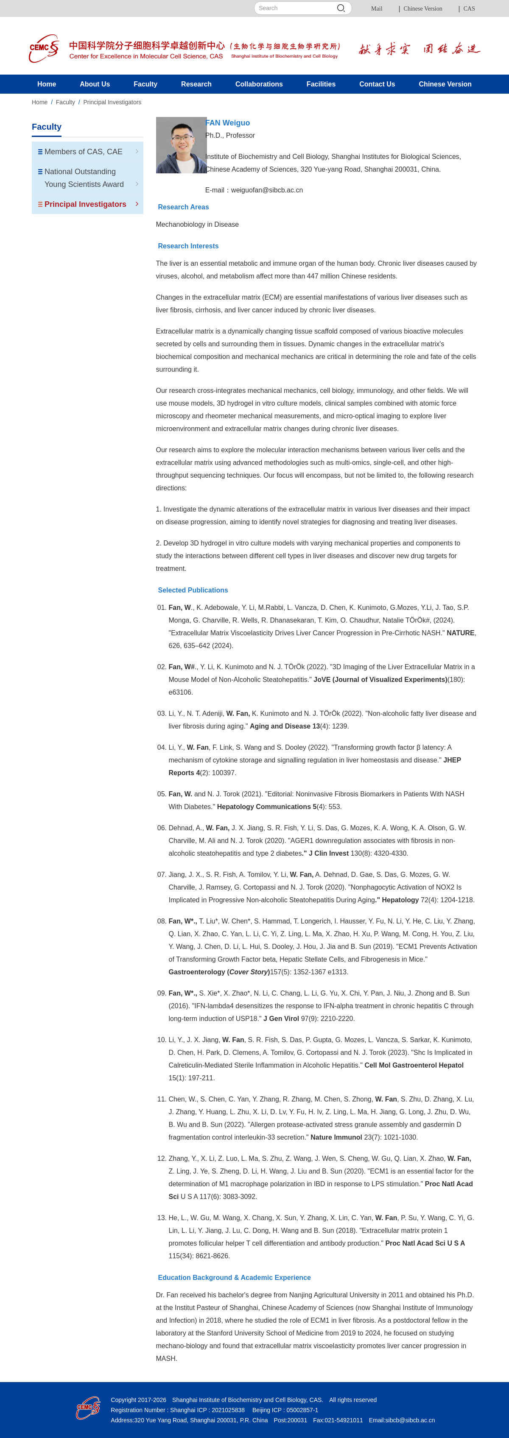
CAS (469, 9)
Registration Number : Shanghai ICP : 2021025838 (178, 1410)
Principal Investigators (112, 102)
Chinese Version (423, 9)
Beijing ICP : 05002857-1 (284, 1410)
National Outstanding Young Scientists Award (91, 178)
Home (40, 102)
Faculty (65, 102)
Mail (376, 9)
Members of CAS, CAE (91, 151)
